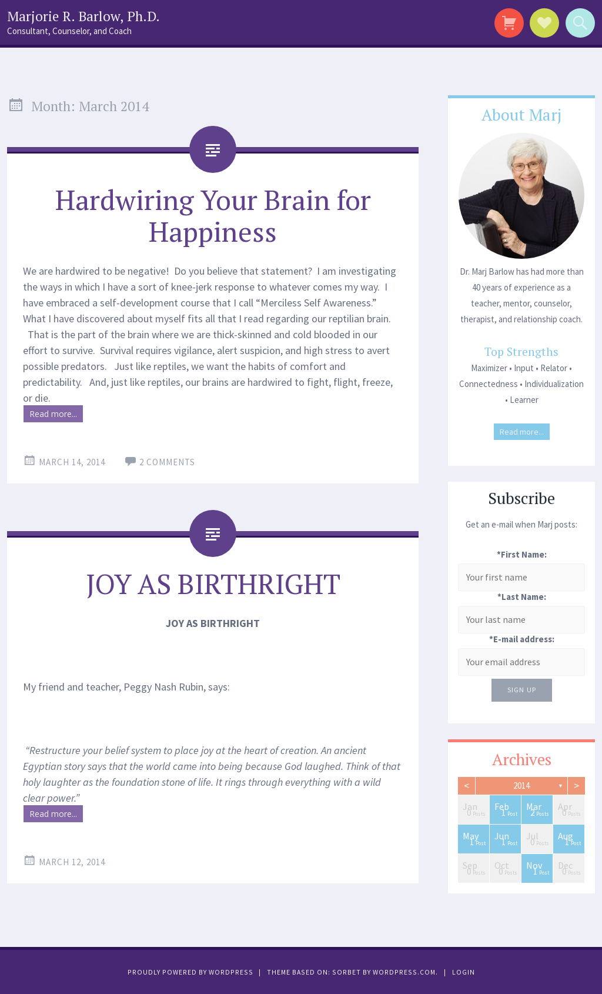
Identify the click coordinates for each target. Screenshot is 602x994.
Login (463, 972)
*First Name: (522, 554)
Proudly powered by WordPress (190, 972)
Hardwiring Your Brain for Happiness (213, 215)
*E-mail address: (521, 639)
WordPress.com (404, 972)
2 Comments (167, 462)
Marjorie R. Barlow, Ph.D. (83, 16)
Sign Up (521, 689)
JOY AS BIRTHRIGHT (213, 583)
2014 (521, 785)
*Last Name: (521, 596)
